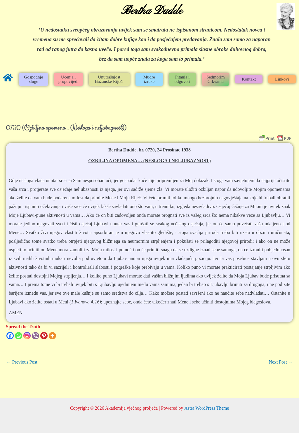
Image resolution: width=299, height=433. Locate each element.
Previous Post (22, 361)
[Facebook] (10, 335)
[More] (52, 335)
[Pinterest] (44, 335)
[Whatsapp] (18, 335)
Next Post (280, 361)
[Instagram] (27, 335)
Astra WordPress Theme (206, 408)
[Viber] (35, 335)
